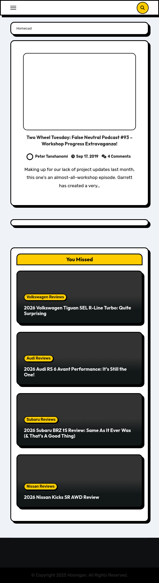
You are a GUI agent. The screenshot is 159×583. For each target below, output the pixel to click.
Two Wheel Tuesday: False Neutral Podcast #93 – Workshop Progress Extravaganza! (79, 140)
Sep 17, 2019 (87, 156)
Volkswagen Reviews (45, 297)
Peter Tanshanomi (47, 156)
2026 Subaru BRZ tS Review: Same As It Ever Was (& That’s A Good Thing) (77, 433)
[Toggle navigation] (13, 8)
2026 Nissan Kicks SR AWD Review (61, 497)
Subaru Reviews (41, 419)
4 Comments (119, 156)
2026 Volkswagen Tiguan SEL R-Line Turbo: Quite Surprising (77, 311)
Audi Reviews (39, 358)
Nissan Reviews (40, 486)
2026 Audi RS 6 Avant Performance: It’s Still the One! (75, 372)
